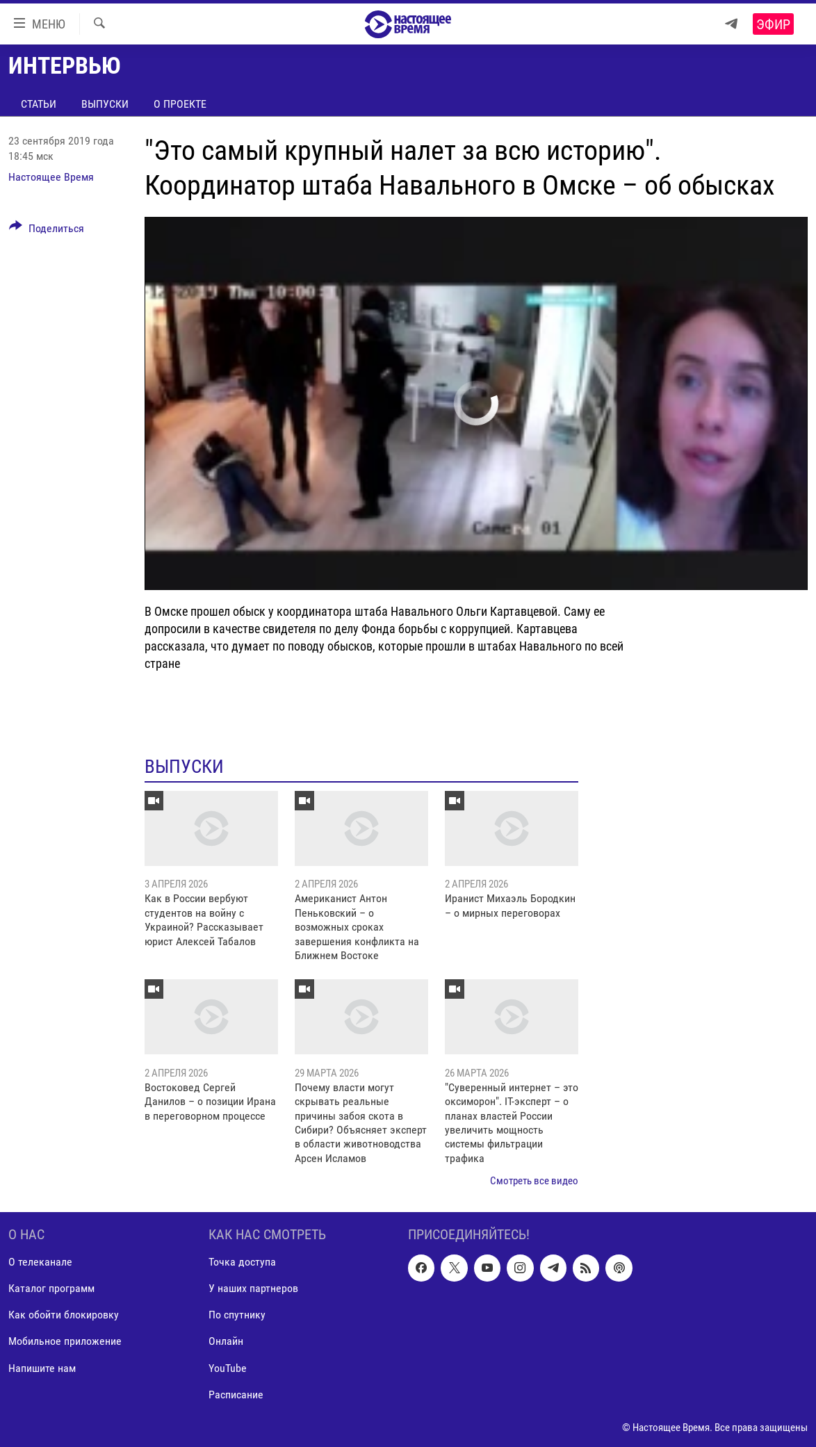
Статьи (38, 104)
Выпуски (105, 104)
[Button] (46, 231)
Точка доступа (242, 1261)
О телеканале (40, 1261)
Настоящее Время (51, 176)
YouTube (228, 1367)
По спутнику (237, 1314)
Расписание (236, 1393)
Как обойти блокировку (63, 1314)
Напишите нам (42, 1367)
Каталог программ (51, 1288)
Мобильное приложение (65, 1341)
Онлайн (226, 1341)
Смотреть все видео (534, 1181)
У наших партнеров (253, 1288)
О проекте (180, 104)
